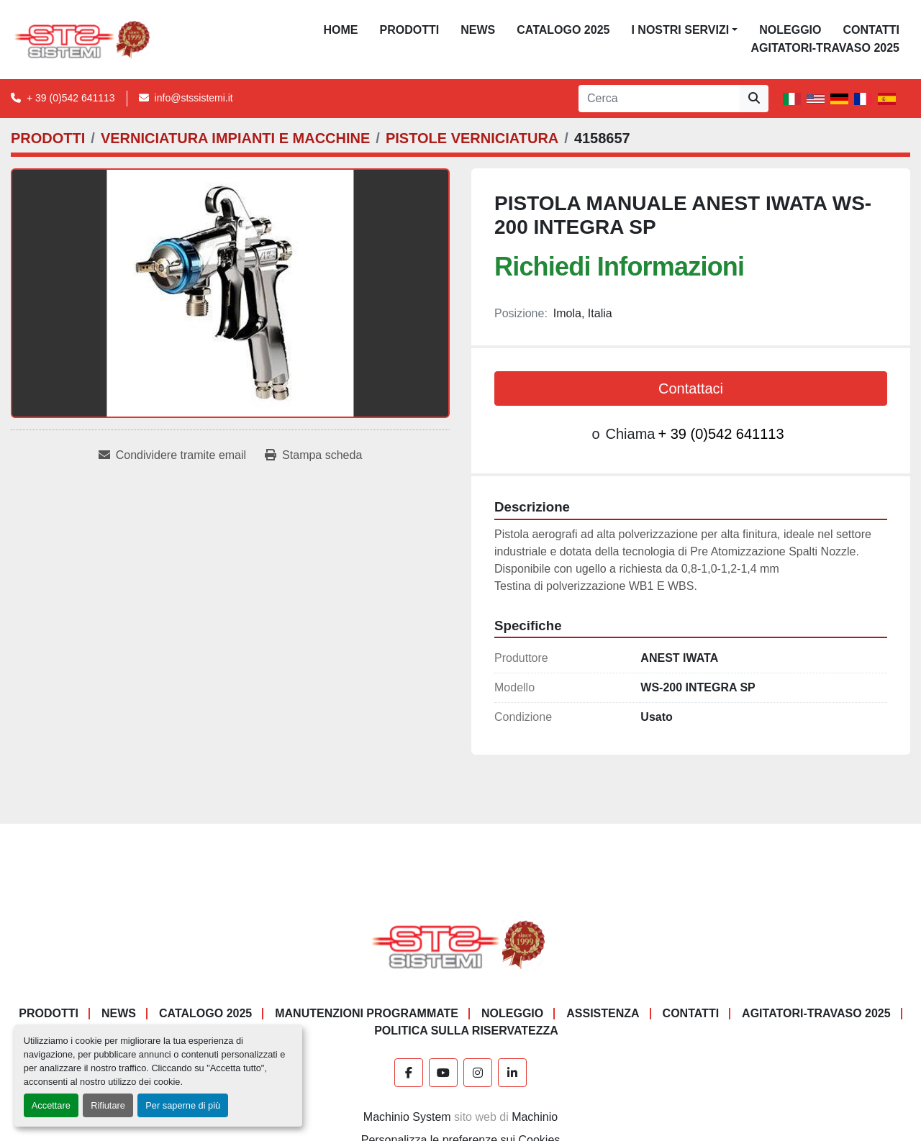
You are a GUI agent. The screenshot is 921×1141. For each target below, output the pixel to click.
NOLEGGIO (790, 30)
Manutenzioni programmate (366, 1013)
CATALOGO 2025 (563, 30)
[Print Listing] (313, 455)
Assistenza (602, 1013)
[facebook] (408, 1072)
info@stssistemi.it (194, 98)
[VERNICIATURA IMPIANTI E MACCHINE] (235, 138)
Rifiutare (108, 1105)
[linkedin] (512, 1072)
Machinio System (407, 1117)
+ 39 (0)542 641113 (71, 98)
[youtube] (443, 1072)
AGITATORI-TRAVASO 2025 (824, 48)
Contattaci (690, 388)
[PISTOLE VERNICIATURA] (472, 138)
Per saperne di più (182, 1105)
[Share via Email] (172, 455)
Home (341, 30)
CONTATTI (871, 30)
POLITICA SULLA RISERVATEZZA (466, 1030)
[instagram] (477, 1072)
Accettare (51, 1105)
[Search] (659, 98)
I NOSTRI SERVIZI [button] (680, 30)
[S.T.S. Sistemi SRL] (461, 943)
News (477, 30)
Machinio (535, 1117)
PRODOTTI (410, 30)
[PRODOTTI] (48, 138)
